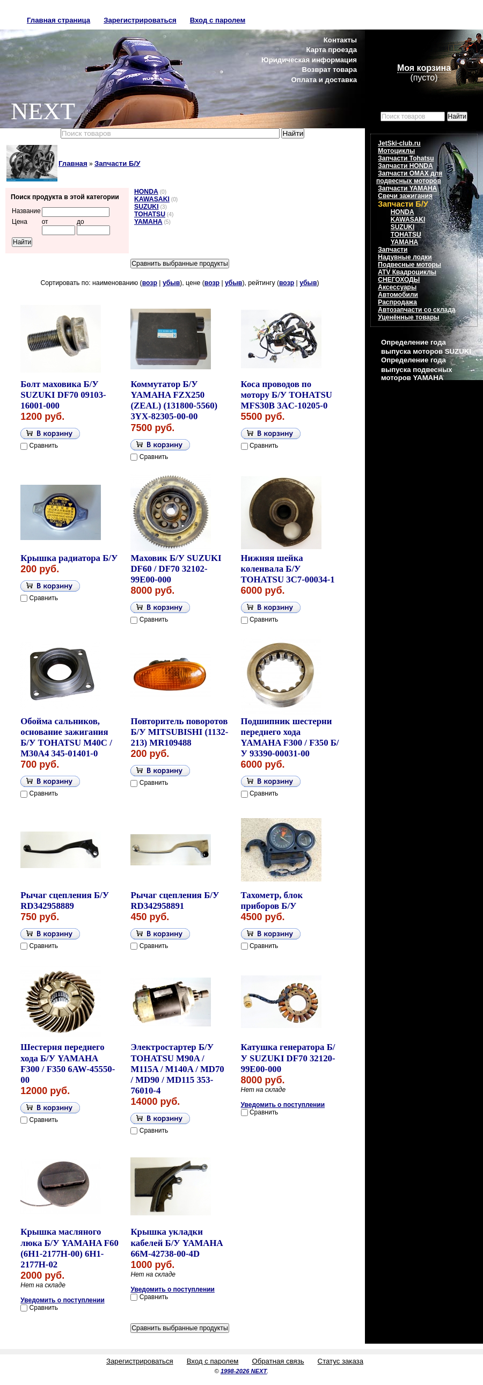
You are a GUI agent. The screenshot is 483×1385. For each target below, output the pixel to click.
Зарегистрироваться (140, 20)
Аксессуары (397, 287)
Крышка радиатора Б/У (69, 558)
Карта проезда (331, 50)
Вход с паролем (217, 20)
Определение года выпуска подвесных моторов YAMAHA (416, 368)
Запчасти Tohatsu (406, 158)
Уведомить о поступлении (283, 1105)
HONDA (146, 191)
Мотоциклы (396, 151)
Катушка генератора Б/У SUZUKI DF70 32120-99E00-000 (288, 1058)
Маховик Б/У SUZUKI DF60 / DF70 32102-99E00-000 (175, 569)
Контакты (340, 40)
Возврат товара (329, 69)
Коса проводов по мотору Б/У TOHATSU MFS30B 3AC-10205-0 (286, 395)
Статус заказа (340, 1361)
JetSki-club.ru (399, 143)
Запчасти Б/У (117, 163)
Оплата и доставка (324, 80)
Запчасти (392, 249)
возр (149, 283)
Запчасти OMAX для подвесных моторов (409, 177)
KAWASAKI (152, 199)
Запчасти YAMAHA (407, 188)
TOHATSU (149, 214)
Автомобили (398, 294)
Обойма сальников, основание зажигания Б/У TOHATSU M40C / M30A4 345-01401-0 (66, 737)
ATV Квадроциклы (407, 272)
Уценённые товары (408, 317)
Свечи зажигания (405, 196)
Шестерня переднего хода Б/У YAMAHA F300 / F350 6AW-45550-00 (67, 1063)
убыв (171, 283)
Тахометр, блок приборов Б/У (272, 900)
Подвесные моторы (409, 264)
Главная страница (58, 20)
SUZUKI (146, 206)
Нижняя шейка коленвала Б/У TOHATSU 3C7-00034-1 (288, 569)
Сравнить (44, 445)
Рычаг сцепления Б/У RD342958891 (174, 900)
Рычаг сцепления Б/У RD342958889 (64, 900)
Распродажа (397, 302)
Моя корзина (424, 67)
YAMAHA (148, 221)
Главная (72, 163)
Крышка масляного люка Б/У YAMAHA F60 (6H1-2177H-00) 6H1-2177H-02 (69, 1248)
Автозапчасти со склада (416, 310)
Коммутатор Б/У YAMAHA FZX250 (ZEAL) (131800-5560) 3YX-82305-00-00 (173, 400)
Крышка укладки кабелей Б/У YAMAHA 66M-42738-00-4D (176, 1242)
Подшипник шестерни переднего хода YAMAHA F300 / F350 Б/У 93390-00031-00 (290, 737)
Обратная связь (278, 1361)
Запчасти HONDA (405, 166)
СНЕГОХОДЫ (399, 279)
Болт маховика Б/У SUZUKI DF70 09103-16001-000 (63, 395)
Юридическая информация (309, 60)
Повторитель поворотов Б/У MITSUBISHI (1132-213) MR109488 (179, 732)
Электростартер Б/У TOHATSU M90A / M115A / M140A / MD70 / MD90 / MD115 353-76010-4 (177, 1069)
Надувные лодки (404, 257)
